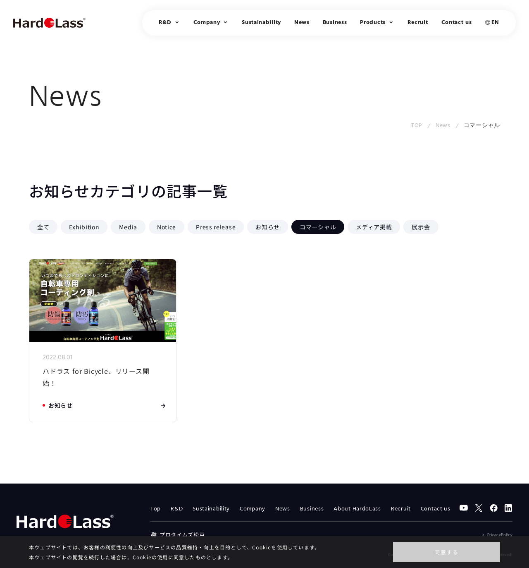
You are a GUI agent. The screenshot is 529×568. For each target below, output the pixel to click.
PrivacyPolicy (500, 535)
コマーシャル (318, 227)
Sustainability (261, 22)
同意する (446, 552)
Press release (216, 227)
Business (335, 22)
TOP (416, 125)
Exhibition (84, 227)
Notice (166, 227)
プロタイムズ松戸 (177, 535)
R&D (177, 509)
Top (155, 509)
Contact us (456, 22)
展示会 (421, 227)
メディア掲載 (374, 227)
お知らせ (267, 227)
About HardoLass (357, 509)
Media (128, 227)
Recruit (417, 22)
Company (252, 509)
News (302, 22)
